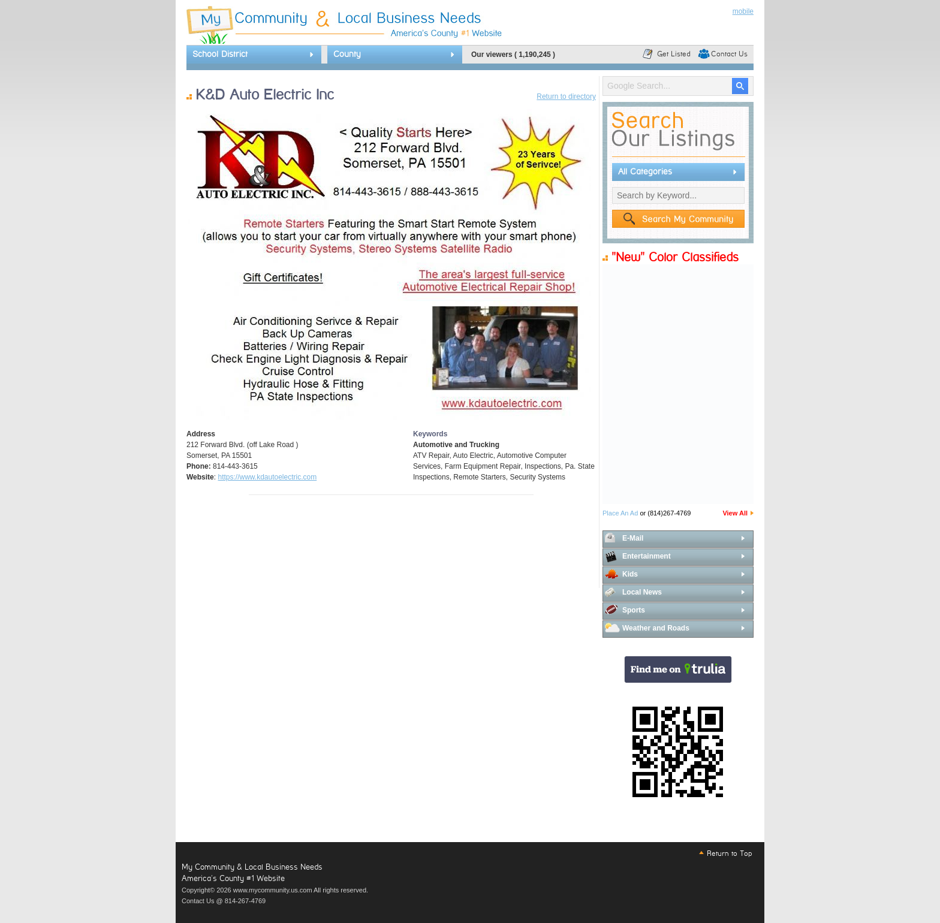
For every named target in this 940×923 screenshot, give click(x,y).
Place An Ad (620, 513)
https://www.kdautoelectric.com (267, 477)
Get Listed (674, 54)
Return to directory (566, 96)
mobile (743, 11)
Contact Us (729, 54)
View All (735, 513)
